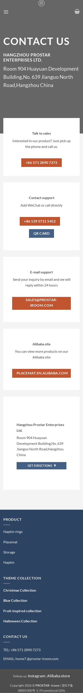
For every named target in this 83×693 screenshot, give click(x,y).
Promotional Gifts (52, 690)
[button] (6, 11)
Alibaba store (58, 676)
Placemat (10, 542)
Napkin (8, 562)
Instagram (36, 676)
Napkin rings (13, 531)
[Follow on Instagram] (41, 3)
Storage (9, 552)
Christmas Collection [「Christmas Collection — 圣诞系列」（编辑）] (19, 590)
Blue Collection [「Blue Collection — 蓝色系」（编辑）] (15, 600)
